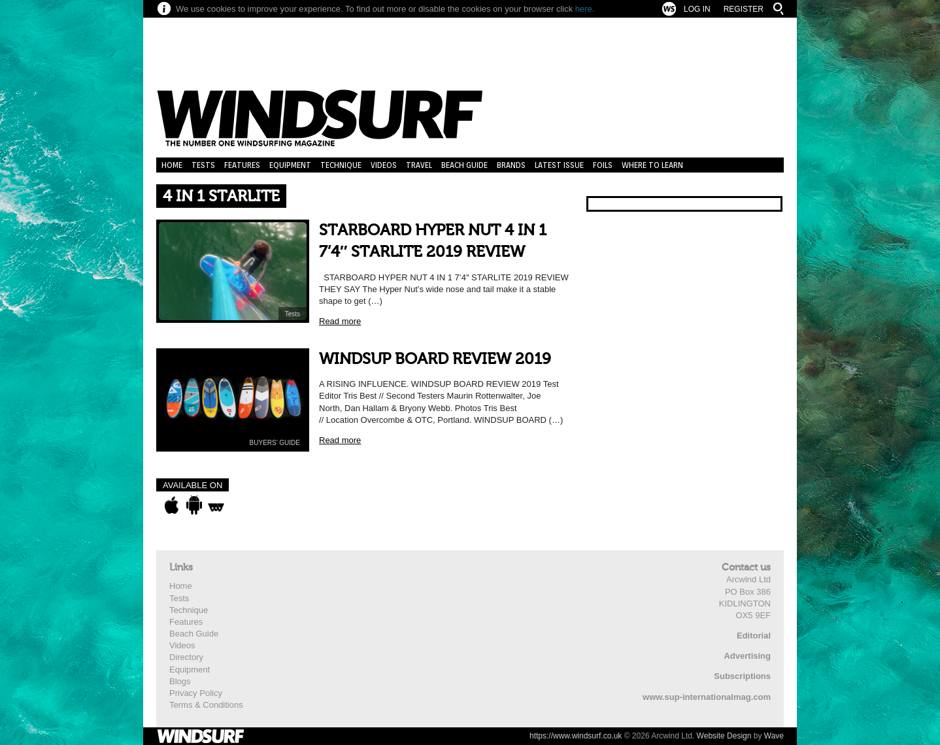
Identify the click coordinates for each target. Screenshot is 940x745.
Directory (186, 657)
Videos (384, 165)
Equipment (290, 165)
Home (171, 165)
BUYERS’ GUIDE (275, 442)
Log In (697, 9)
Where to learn (652, 165)
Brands (511, 165)
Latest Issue (559, 165)
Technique (340, 165)
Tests (203, 165)
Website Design (724, 735)
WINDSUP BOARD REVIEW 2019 (435, 359)
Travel (419, 165)
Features (242, 165)
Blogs (180, 681)
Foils (603, 165)
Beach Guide (464, 165)
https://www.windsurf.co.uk (575, 735)
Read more (340, 321)
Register (744, 9)
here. (585, 9)
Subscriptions (742, 676)
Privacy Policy (195, 693)
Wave (774, 735)
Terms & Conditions (206, 705)
